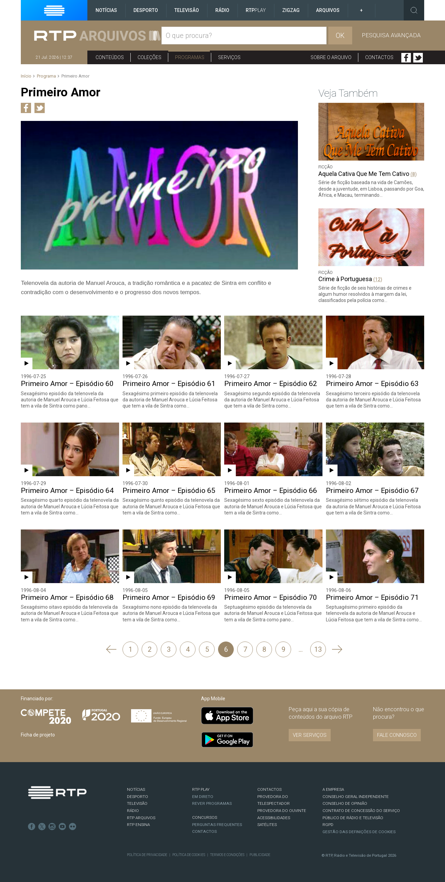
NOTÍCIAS (136, 789)
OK (340, 35)
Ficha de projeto (38, 735)
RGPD (327, 824)
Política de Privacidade (147, 855)
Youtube (62, 826)
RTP (256, 10)
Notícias (106, 10)
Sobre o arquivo (331, 57)
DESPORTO (137, 796)
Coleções (149, 57)
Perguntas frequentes (217, 824)
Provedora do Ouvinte (281, 810)
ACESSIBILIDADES (273, 817)
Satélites (267, 824)
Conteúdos (110, 57)
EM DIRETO (202, 796)
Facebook (406, 58)
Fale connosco (397, 735)
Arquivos (328, 10)
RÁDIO (133, 810)
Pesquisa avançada (391, 35)
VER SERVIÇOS (310, 735)
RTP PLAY (201, 789)
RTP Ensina (138, 824)
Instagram (52, 826)
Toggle (414, 10)
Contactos (379, 57)
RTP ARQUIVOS (141, 817)
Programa (46, 76)
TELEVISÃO (137, 803)
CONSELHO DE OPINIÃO (344, 803)
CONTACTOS (269, 789)
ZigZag (291, 10)
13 (318, 649)
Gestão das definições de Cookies (359, 831)
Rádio (222, 10)
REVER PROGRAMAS (212, 803)
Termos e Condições (227, 855)
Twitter (418, 58)
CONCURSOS (204, 817)
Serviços (229, 57)
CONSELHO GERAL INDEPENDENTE (355, 796)
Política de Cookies (188, 855)
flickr (72, 826)
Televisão (186, 10)
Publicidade (259, 855)
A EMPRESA (333, 789)
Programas (189, 57)
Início (26, 76)
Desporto (145, 10)
